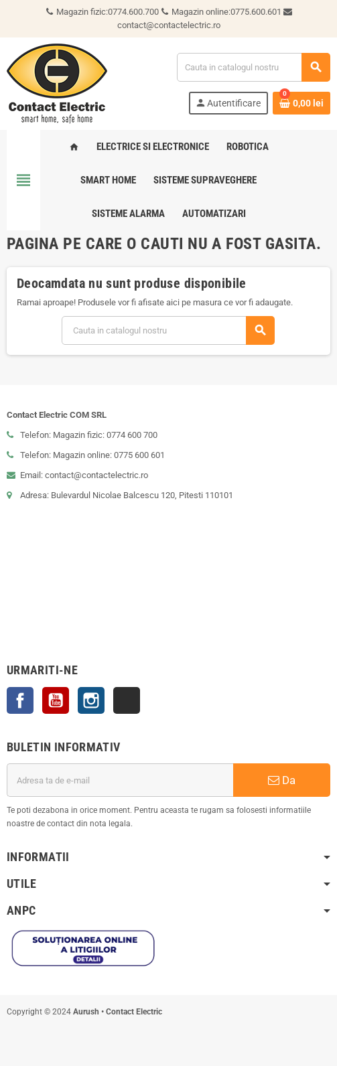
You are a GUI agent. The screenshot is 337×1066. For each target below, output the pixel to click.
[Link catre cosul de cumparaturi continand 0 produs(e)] (301, 103)
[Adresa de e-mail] (120, 780)
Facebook (20, 700)
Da (281, 780)
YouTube (55, 700)
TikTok (126, 700)
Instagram (91, 700)
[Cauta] (253, 67)
